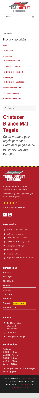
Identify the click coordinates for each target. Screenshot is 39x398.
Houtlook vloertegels (13, 66)
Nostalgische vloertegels (15, 72)
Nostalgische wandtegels (15, 82)
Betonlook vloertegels (13, 61)
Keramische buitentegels (13, 87)
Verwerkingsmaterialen (12, 98)
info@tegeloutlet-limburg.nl (16, 337)
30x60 (6, 45)
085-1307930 (11, 333)
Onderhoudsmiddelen (12, 93)
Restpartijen (8, 51)
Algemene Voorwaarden (20, 387)
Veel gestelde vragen (10, 307)
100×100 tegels (8, 281)
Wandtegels (8, 77)
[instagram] (10, 214)
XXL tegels (6, 285)
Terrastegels (7, 299)
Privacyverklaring (25, 384)
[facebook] (5, 214)
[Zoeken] (19, 108)
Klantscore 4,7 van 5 (14, 254)
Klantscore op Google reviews (14, 207)
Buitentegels (7, 294)
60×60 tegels (7, 277)
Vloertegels (8, 56)
